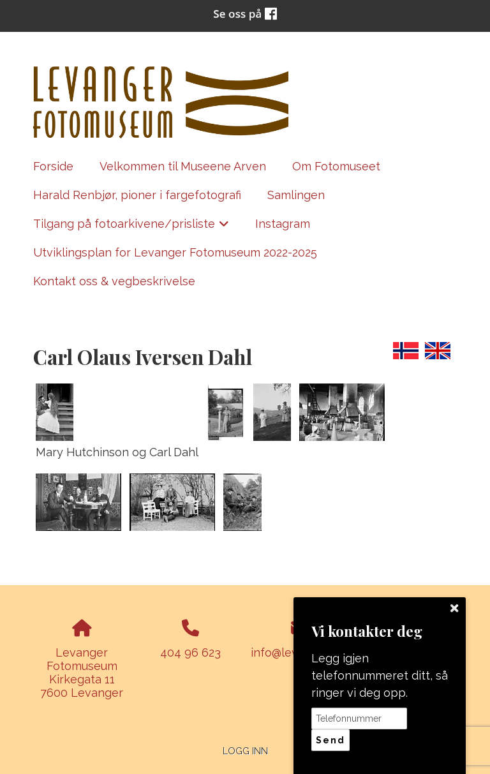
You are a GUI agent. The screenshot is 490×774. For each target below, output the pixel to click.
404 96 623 (190, 652)
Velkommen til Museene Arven (183, 166)
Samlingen (296, 195)
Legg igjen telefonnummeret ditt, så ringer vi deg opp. (379, 675)
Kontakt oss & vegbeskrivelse (114, 281)
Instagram (282, 223)
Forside (53, 166)
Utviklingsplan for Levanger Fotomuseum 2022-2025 (175, 252)
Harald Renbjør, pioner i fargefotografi (137, 195)
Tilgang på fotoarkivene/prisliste (131, 228)
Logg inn (245, 750)
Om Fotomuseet (336, 166)
